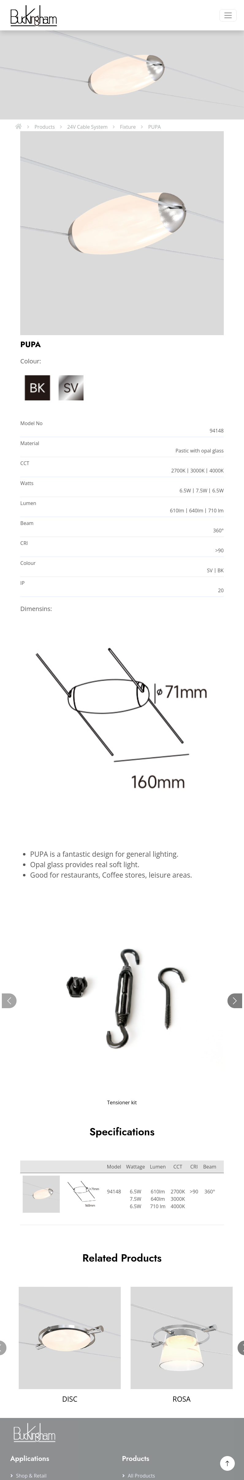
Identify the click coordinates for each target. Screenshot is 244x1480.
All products (141, 1475)
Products (44, 126)
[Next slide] (234, 1001)
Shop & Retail (31, 1475)
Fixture (128, 126)
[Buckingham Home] (32, 15)
